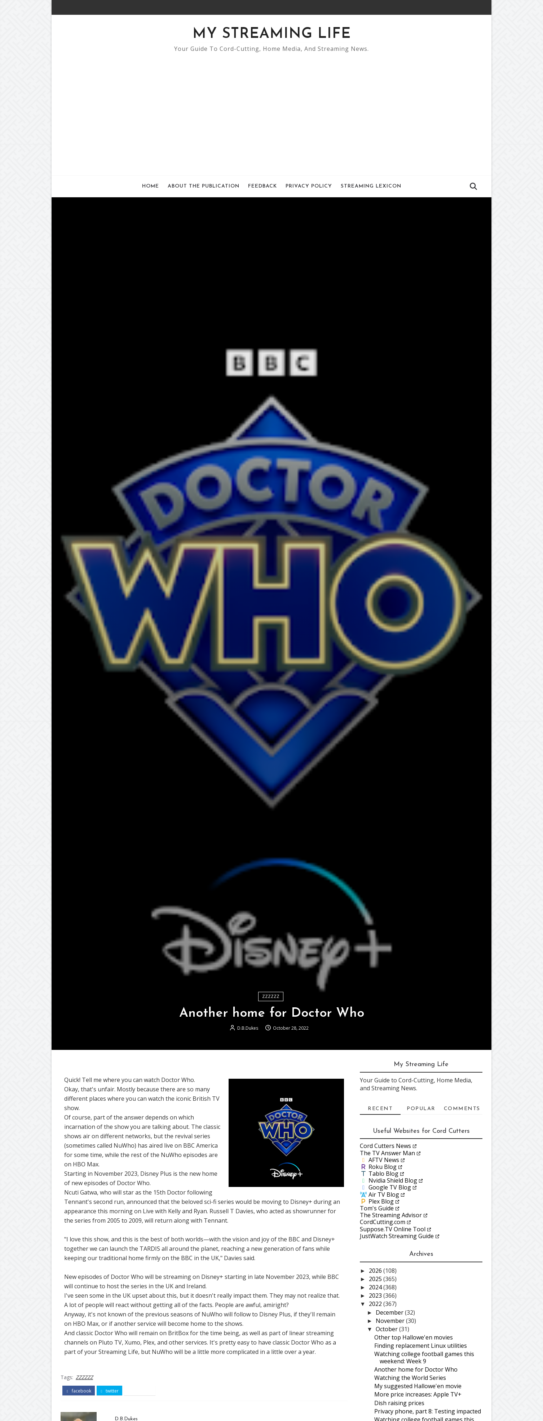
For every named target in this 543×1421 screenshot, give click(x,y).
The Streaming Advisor (391, 1215)
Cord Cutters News (385, 1146)
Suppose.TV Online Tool (392, 1229)
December (390, 1312)
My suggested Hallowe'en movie (418, 1386)
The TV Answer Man (387, 1153)
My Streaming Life (272, 34)
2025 (376, 1279)
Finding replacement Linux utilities (420, 1346)
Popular (421, 1109)
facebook (78, 1391)
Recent (380, 1109)
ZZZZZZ (270, 996)
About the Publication (203, 186)
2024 (376, 1287)
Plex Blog (381, 1201)
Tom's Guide (377, 1208)
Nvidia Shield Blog (392, 1180)
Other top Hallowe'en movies (413, 1337)
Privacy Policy (309, 186)
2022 (376, 1304)
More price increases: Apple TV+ (418, 1394)
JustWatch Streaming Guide (397, 1236)
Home (150, 186)
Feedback (262, 186)
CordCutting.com (382, 1222)
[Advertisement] (271, 110)
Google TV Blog (389, 1187)
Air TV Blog (383, 1194)
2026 (376, 1271)
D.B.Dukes (247, 1028)
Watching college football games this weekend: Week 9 (424, 1357)
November (391, 1321)
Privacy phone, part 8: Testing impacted (427, 1411)
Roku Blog (382, 1167)
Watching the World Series (410, 1378)
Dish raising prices (399, 1403)
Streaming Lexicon (371, 186)
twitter (109, 1391)
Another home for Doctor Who (416, 1369)
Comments (462, 1109)
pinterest (140, 1391)
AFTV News (383, 1160)
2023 (376, 1295)
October (387, 1329)
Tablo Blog (383, 1174)
